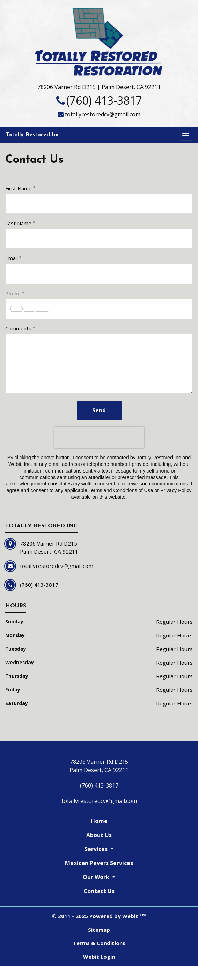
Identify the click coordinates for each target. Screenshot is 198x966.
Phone (13, 293)
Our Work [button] (97, 877)
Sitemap (99, 929)
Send (99, 410)
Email (11, 258)
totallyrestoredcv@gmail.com (102, 114)
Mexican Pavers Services (99, 863)
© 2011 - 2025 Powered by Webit (99, 916)
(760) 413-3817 (104, 100)
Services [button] (97, 849)
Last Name (18, 223)
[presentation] (99, 437)
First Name (18, 188)
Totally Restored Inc (33, 135)
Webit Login (99, 956)
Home (99, 821)
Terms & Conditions (99, 942)
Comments (18, 328)
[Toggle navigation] (185, 135)
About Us (99, 835)
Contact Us (99, 891)
